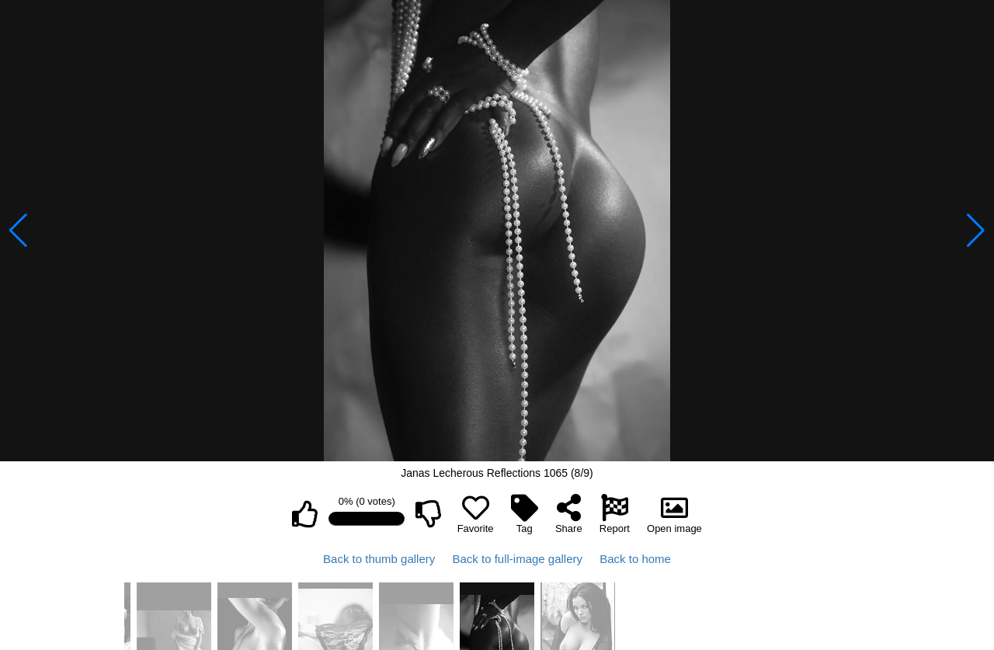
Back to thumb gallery (379, 558)
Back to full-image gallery (517, 558)
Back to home (635, 558)
